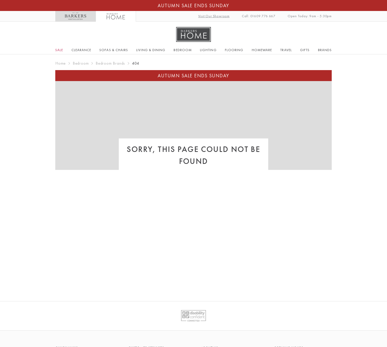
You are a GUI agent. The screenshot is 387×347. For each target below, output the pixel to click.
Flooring (234, 50)
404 (135, 63)
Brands (325, 50)
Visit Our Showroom (214, 16)
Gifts (305, 50)
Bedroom (183, 50)
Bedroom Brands (110, 63)
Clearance (81, 50)
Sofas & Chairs (113, 50)
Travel (286, 50)
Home (60, 63)
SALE (59, 50)
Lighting (208, 50)
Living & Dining (150, 50)
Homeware (262, 50)
